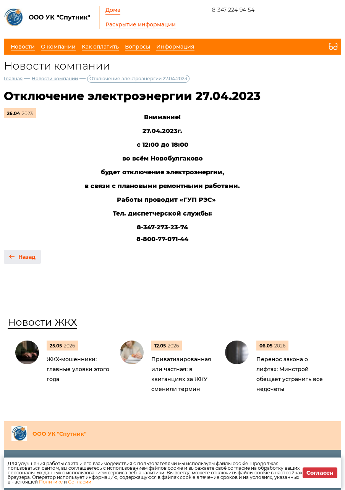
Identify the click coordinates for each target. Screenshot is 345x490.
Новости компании (55, 78)
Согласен (320, 472)
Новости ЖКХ (42, 322)
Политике (51, 482)
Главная (13, 78)
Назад (27, 256)
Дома (112, 9)
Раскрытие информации (140, 24)
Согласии (79, 482)
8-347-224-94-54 (233, 9)
